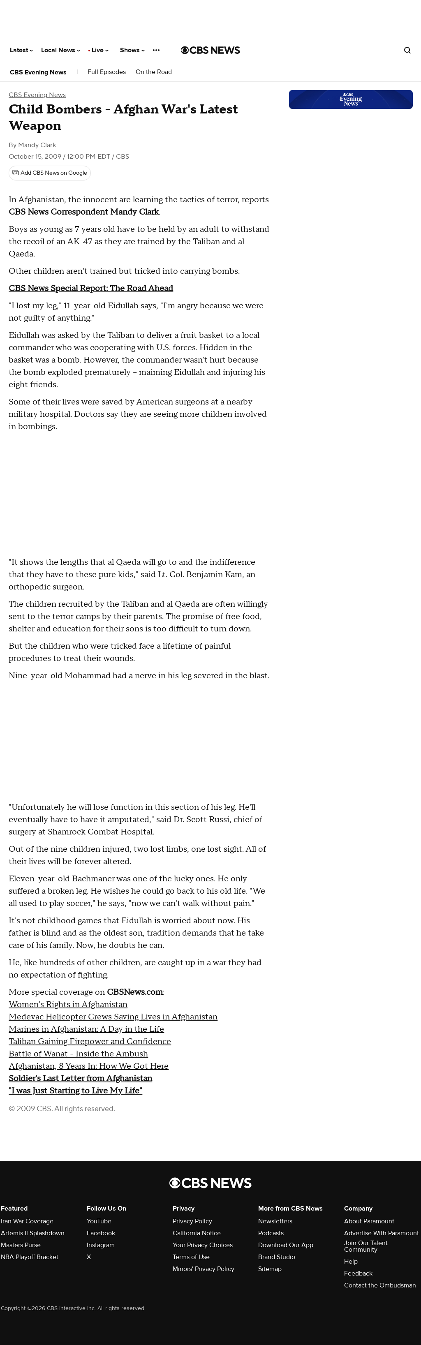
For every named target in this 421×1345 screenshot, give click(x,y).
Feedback (358, 1273)
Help (351, 1261)
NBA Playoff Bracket (29, 1257)
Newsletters (275, 1221)
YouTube (99, 1221)
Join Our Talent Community (366, 1246)
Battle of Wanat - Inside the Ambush (78, 1054)
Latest (21, 50)
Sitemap (270, 1269)
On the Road (154, 72)
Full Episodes (107, 72)
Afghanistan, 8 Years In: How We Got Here (89, 1066)
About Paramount (369, 1221)
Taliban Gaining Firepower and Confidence (90, 1041)
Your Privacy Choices (203, 1245)
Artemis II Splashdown (33, 1233)
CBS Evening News (38, 72)
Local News (60, 50)
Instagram (101, 1245)
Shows (132, 50)
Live (100, 50)
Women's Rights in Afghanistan (68, 1004)
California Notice (197, 1233)
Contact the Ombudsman (380, 1285)
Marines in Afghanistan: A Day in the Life (86, 1029)
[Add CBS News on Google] (50, 173)
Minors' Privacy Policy (203, 1269)
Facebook (101, 1233)
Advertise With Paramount (381, 1233)
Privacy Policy (192, 1221)
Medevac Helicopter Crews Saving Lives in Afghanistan (113, 1017)
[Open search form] (407, 50)
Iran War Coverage (27, 1221)
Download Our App (285, 1245)
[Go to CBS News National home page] (210, 50)
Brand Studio (276, 1257)
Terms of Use (191, 1257)
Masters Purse (21, 1245)
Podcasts (271, 1233)
